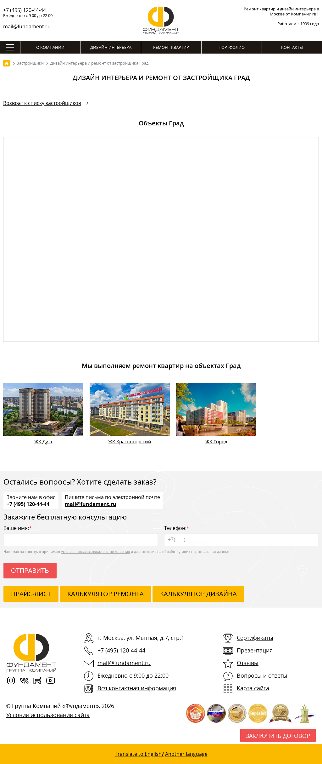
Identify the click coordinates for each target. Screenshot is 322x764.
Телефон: (241, 535)
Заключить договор (278, 735)
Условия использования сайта (48, 715)
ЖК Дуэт (43, 441)
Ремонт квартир (171, 47)
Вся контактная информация (136, 688)
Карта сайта (253, 688)
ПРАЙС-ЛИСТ (31, 593)
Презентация (255, 650)
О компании (50, 47)
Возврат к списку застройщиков (42, 103)
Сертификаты (255, 637)
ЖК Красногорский (129, 441)
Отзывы (247, 663)
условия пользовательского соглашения (95, 551)
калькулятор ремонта (105, 593)
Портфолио (232, 47)
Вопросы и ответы (262, 675)
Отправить (30, 570)
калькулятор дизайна (198, 593)
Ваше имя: (80, 535)
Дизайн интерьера (110, 47)
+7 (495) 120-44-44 (24, 10)
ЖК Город (216, 441)
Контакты (292, 47)
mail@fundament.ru (27, 26)
